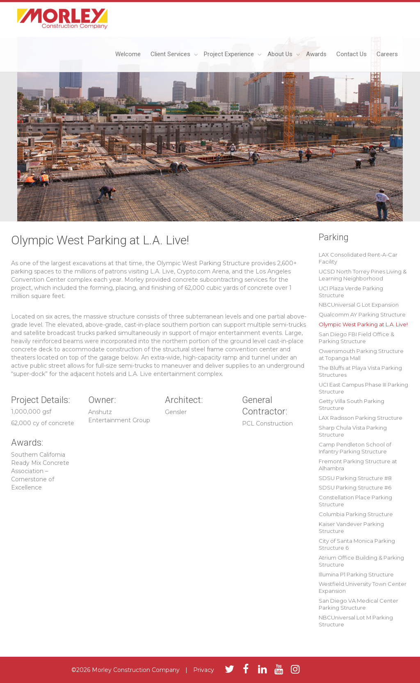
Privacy (203, 670)
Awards (316, 54)
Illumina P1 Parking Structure (356, 574)
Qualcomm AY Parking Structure (362, 314)
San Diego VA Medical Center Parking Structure (358, 604)
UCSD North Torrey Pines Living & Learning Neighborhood (362, 275)
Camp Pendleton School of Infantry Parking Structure (355, 448)
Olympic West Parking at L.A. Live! (363, 324)
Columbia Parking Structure (356, 514)
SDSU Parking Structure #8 (355, 478)
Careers (387, 54)
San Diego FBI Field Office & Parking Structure (356, 337)
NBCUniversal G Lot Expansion (359, 304)
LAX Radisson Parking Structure (360, 417)
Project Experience (230, 54)
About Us (280, 54)
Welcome (128, 54)
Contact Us (351, 54)
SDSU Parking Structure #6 (355, 487)
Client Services (171, 54)
